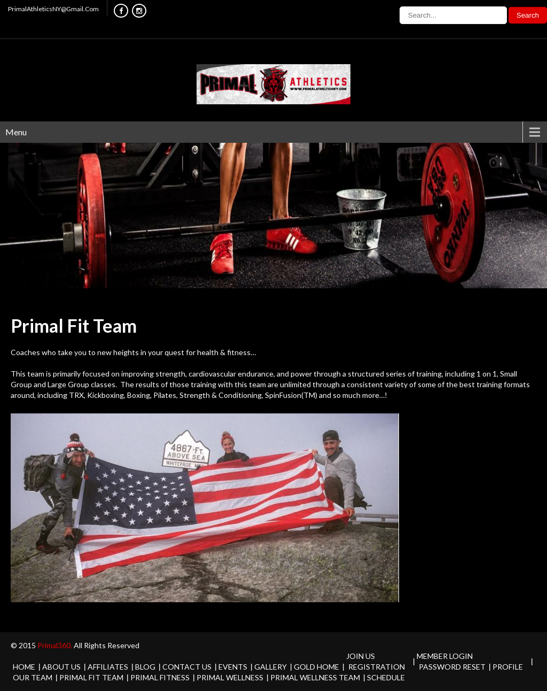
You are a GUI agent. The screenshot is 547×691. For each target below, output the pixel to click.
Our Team (32, 677)
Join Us (360, 656)
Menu (16, 132)
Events (232, 666)
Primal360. (55, 645)
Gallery (270, 666)
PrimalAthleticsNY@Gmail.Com (53, 9)
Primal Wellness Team (315, 677)
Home (24, 666)
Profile (508, 666)
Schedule (386, 677)
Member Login (445, 656)
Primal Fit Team (91, 677)
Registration (376, 666)
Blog (145, 666)
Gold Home (316, 666)
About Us (61, 666)
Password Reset (452, 666)
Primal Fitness (160, 677)
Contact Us (187, 666)
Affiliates (108, 666)
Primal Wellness (230, 677)
